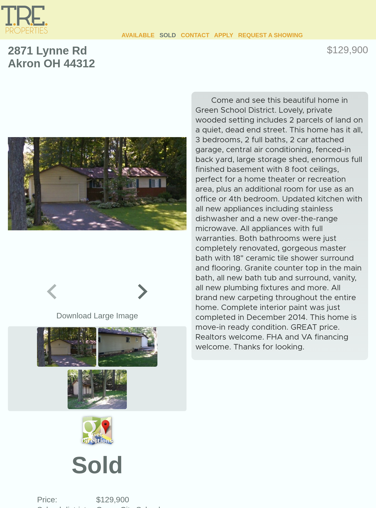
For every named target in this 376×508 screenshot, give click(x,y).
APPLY (223, 35)
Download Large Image (97, 315)
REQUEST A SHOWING (270, 35)
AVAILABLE (138, 35)
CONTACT (195, 35)
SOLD (167, 35)
